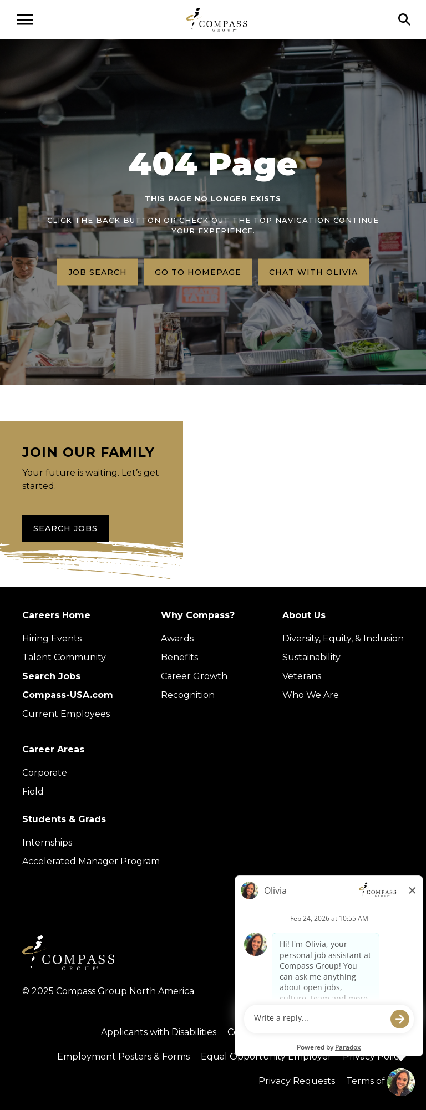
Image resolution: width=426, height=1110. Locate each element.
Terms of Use (375, 1081)
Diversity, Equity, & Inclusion (343, 638)
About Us (304, 615)
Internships (47, 842)
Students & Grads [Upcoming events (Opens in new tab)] (64, 819)
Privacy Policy (373, 1056)
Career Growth (194, 676)
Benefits (179, 657)
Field (33, 791)
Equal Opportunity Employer (266, 1056)
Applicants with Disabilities (158, 1032)
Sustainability (311, 657)
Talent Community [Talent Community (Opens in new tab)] (64, 657)
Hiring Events (52, 638)
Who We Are (310, 695)
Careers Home (56, 615)
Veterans (301, 676)
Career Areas (53, 749)
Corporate (44, 772)
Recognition (188, 695)
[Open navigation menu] (25, 19)
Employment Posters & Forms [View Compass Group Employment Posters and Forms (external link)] (123, 1056)
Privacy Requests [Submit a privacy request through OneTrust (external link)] (296, 1081)
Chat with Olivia (313, 272)
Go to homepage (198, 272)
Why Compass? (198, 615)
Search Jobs (65, 528)
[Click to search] (404, 19)
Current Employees (66, 714)
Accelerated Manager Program (91, 861)
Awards (177, 638)
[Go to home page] (216, 19)
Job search (97, 272)
